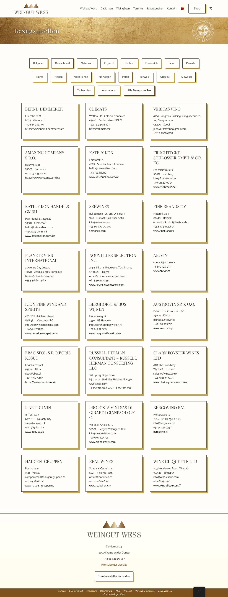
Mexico (59, 77)
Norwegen (105, 77)
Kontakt (171, 8)
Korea (39, 77)
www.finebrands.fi (163, 231)
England (108, 63)
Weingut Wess (88, 8)
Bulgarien (38, 63)
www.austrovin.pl (163, 328)
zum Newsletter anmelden (114, 576)
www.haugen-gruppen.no (39, 485)
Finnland (129, 63)
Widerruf (128, 591)
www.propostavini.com (102, 442)
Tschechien (83, 90)
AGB (118, 591)
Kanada (190, 63)
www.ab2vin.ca (161, 271)
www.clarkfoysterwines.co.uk (170, 382)
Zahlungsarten (165, 591)
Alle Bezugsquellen (139, 90)
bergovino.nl (160, 431)
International (109, 90)
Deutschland (62, 63)
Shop (197, 8)
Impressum (92, 591)
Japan (172, 63)
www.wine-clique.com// (167, 485)
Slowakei (186, 77)
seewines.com (97, 231)
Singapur (165, 77)
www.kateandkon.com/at (104, 177)
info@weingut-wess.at (114, 564)
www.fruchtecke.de (164, 187)
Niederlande (81, 77)
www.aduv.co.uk (34, 431)
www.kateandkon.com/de (40, 236)
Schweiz (144, 77)
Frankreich (151, 63)
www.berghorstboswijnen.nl (105, 333)
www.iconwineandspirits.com (41, 333)
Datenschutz (106, 591)
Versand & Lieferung (145, 591)
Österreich (87, 63)
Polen (125, 77)
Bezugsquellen (154, 8)
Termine (138, 8)
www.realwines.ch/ (100, 485)
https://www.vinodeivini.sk (40, 382)
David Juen (106, 8)
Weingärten (123, 8)
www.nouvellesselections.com (106, 284)
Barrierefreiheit (76, 591)
